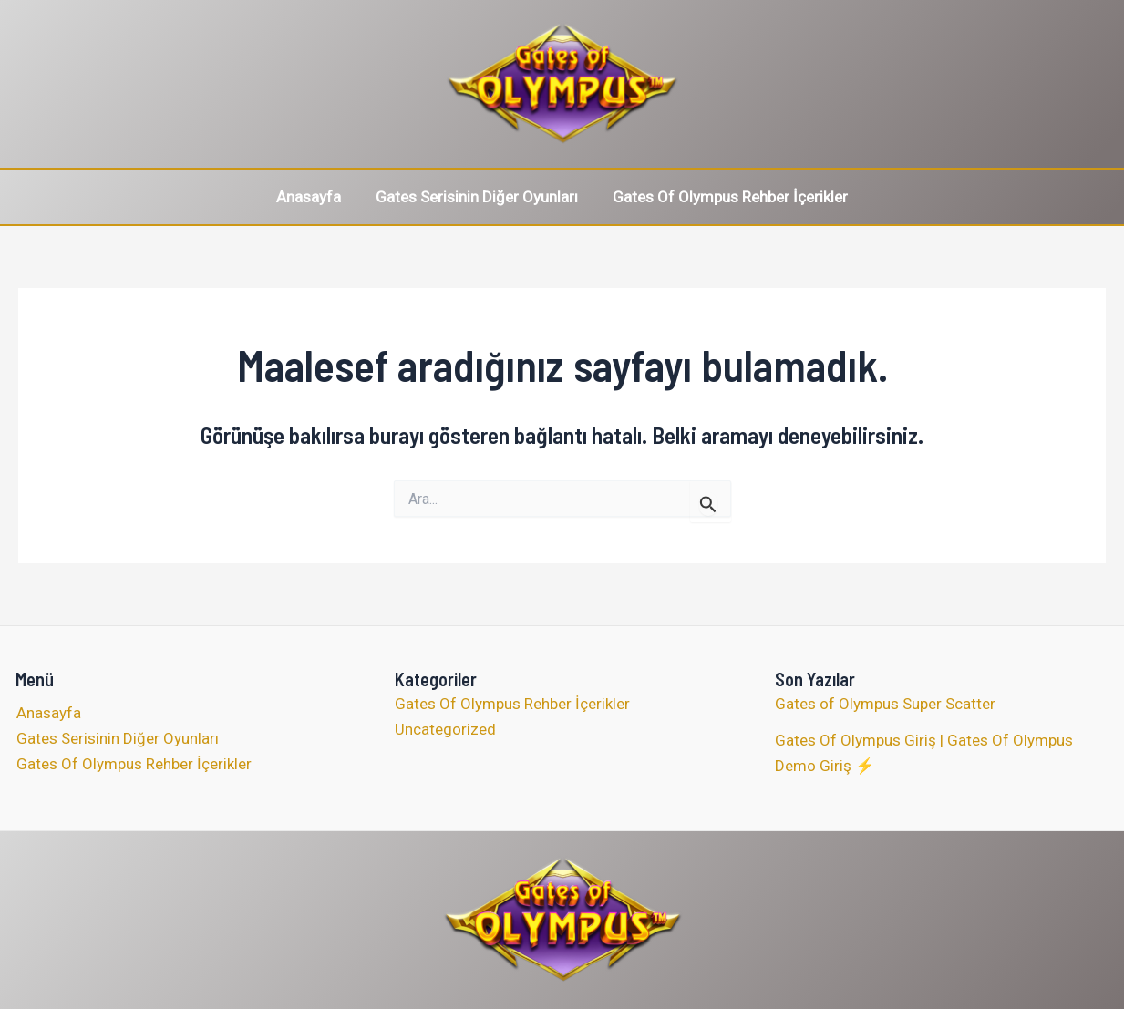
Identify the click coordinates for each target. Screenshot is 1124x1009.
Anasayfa (312, 197)
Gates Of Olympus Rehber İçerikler (726, 197)
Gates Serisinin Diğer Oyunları (477, 197)
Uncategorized (445, 729)
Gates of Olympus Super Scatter (885, 704)
